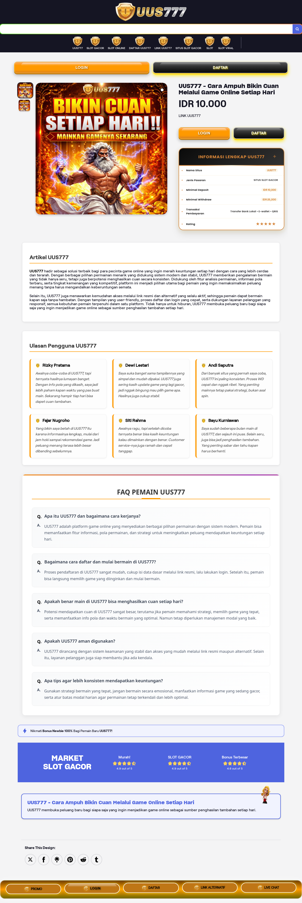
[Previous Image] (39, 152)
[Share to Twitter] (30, 876)
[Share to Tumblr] (96, 876)
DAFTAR (220, 69)
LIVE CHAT (268, 888)
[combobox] (146, 29)
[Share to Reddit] (83, 876)
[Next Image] (163, 152)
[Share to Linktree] (57, 876)
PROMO (33, 887)
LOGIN (82, 69)
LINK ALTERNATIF (210, 888)
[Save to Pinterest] (70, 876)
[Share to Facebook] (43, 876)
